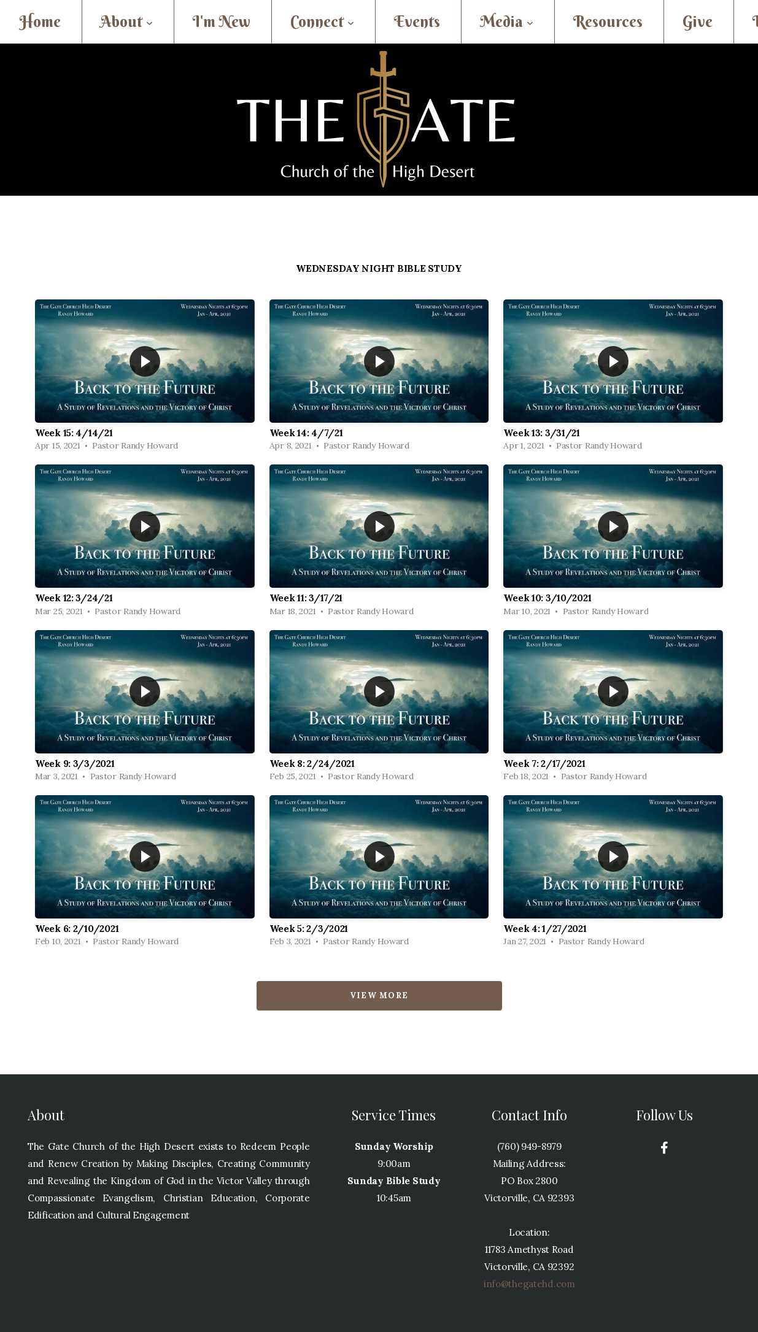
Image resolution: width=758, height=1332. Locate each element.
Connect (322, 21)
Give (698, 21)
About (127, 21)
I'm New (221, 21)
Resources (608, 21)
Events (417, 21)
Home (40, 21)
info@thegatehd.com (529, 1284)
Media (506, 21)
